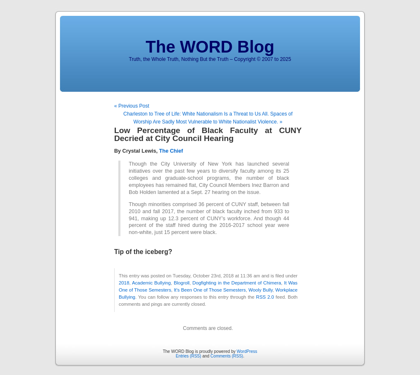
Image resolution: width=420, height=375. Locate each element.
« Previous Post (131, 106)
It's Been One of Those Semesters (210, 289)
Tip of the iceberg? (143, 251)
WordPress (247, 351)
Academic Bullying (151, 282)
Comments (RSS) (226, 356)
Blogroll (182, 282)
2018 (124, 282)
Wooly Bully (260, 289)
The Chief (171, 151)
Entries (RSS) (188, 356)
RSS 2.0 (265, 296)
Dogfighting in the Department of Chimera (236, 282)
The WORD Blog (210, 47)
